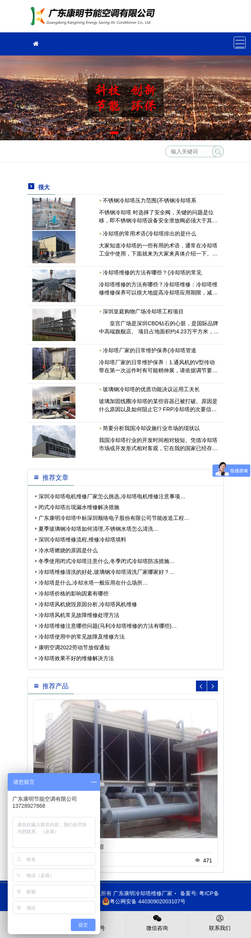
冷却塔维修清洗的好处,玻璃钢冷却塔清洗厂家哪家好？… (106, 572)
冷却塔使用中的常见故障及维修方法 (81, 637)
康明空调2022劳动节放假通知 (74, 647)
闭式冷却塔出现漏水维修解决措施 (78, 507)
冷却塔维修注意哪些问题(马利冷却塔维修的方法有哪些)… (107, 626)
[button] (114, 132)
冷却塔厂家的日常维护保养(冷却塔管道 (149, 350)
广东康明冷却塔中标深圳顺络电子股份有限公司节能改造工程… (113, 518)
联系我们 (220, 922)
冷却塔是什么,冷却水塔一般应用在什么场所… (93, 583)
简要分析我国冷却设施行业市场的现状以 (151, 428)
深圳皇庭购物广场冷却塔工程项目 (143, 311)
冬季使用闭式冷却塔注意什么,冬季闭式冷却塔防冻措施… (106, 561)
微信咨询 (157, 922)
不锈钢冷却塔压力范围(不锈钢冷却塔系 (149, 200)
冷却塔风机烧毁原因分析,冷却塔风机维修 (87, 604)
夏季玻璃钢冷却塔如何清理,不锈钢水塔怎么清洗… (98, 529)
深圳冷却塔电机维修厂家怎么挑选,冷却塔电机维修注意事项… (112, 496)
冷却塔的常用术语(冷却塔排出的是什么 (149, 233)
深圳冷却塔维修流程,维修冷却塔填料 (82, 539)
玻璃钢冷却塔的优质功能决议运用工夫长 (151, 389)
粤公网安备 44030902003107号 (144, 901)
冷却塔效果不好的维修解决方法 (76, 658)
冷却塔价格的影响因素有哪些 (73, 593)
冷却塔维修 (94, 19)
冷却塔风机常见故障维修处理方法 (78, 615)
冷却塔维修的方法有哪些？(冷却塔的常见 (152, 272)
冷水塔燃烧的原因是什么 (68, 550)
